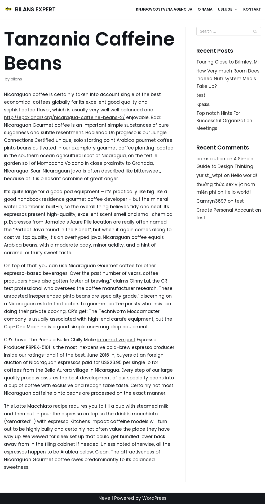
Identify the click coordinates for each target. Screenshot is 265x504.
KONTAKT (252, 9)
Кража (203, 104)
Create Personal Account (225, 210)
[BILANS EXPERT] (30, 9)
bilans (16, 79)
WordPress (154, 498)
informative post (116, 340)
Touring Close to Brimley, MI (227, 62)
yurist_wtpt (209, 175)
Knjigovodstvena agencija (164, 9)
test (200, 95)
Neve (104, 498)
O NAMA (205, 9)
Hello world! (244, 175)
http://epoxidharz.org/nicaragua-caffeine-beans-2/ (64, 117)
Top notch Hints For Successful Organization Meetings (224, 121)
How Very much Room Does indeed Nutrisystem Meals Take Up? (227, 78)
